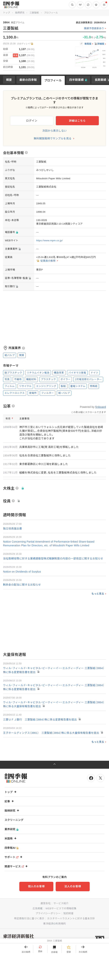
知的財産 (68, 913)
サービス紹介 (61, 903)
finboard (100, 406)
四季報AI (12, 848)
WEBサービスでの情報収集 (60, 908)
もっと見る (97, 593)
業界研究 (11, 829)
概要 (9, 79)
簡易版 (87, 44)
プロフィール (53, 80)
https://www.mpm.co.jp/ (49, 240)
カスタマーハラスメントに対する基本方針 (71, 918)
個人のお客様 (36, 886)
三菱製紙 (34, 12)
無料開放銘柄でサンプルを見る (53, 138)
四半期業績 (76, 79)
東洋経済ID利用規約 (54, 923)
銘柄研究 (19, 12)
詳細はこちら (77, 120)
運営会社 (45, 903)
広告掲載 (38, 908)
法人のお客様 (72, 886)
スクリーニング (14, 819)
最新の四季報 (28, 79)
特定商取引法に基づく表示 (29, 918)
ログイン (31, 120)
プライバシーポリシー (48, 913)
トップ (6, 12)
